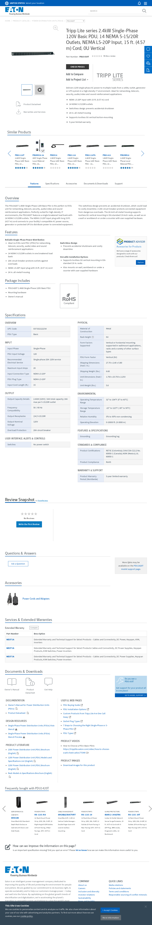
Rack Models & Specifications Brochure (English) (30, 773)
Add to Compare (74, 74)
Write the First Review (29, 524)
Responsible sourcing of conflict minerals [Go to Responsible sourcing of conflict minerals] (128, 894)
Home (7, 21)
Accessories (71, 183)
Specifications (52, 183)
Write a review (109, 56)
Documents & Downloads (96, 183)
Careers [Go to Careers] (81, 888)
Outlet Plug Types (71, 721)
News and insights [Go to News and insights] (86, 901)
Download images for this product (79, 765)
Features (34, 183)
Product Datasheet (17, 713)
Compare (34, 627)
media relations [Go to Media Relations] (116, 885)
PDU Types (68, 733)
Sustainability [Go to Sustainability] (84, 898)
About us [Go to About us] (82, 885)
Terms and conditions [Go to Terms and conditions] (119, 891)
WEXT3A (10, 656)
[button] (145, 3)
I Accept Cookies (110, 910)
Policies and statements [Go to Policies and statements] (120, 888)
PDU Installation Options (74, 709)
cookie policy (26, 916)
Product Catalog (21, 21)
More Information (111, 917)
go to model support (135, 695)
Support (119, 183)
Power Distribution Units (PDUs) (47, 21)
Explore (141, 262)
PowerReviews (43, 500)
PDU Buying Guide (71, 705)
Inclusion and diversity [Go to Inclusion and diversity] (88, 891)
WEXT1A (10, 639)
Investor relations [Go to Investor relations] (86, 894)
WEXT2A (10, 648)
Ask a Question (18, 563)
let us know (81, 850)
